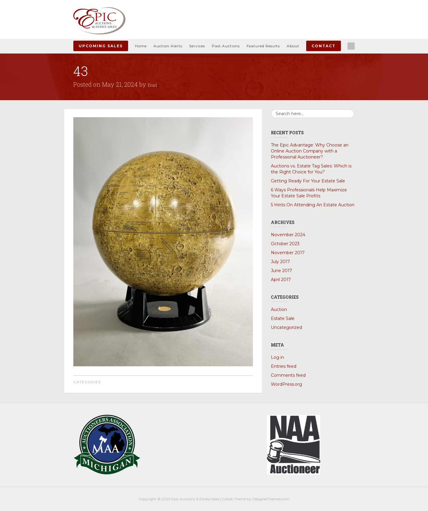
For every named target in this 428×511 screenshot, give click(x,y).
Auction (279, 309)
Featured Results (263, 46)
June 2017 (281, 270)
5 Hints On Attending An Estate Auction (312, 205)
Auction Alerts (168, 46)
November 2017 (288, 252)
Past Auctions (226, 46)
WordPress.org (286, 384)
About (293, 46)
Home (141, 46)
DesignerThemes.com (270, 499)
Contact (324, 46)
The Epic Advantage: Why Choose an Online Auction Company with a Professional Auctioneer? (309, 151)
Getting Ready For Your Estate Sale (308, 181)
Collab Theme (234, 499)
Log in (277, 357)
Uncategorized (286, 327)
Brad (154, 84)
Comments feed (288, 375)
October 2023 (285, 243)
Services (197, 46)
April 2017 (281, 279)
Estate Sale (283, 318)
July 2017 (280, 261)
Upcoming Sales (101, 46)
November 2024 (288, 234)
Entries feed (283, 366)
